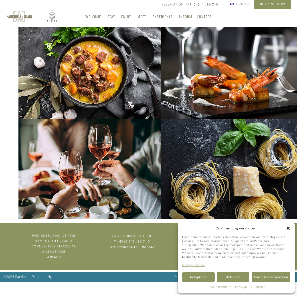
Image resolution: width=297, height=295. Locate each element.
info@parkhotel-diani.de (132, 247)
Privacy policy (242, 287)
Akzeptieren (198, 277)
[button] (288, 228)
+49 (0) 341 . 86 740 (202, 4)
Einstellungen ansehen (271, 277)
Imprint (260, 287)
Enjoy (126, 16)
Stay (111, 16)
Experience (163, 16)
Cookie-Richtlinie (219, 287)
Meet (141, 16)
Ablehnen (233, 277)
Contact (204, 16)
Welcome (93, 16)
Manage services (193, 265)
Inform (185, 16)
